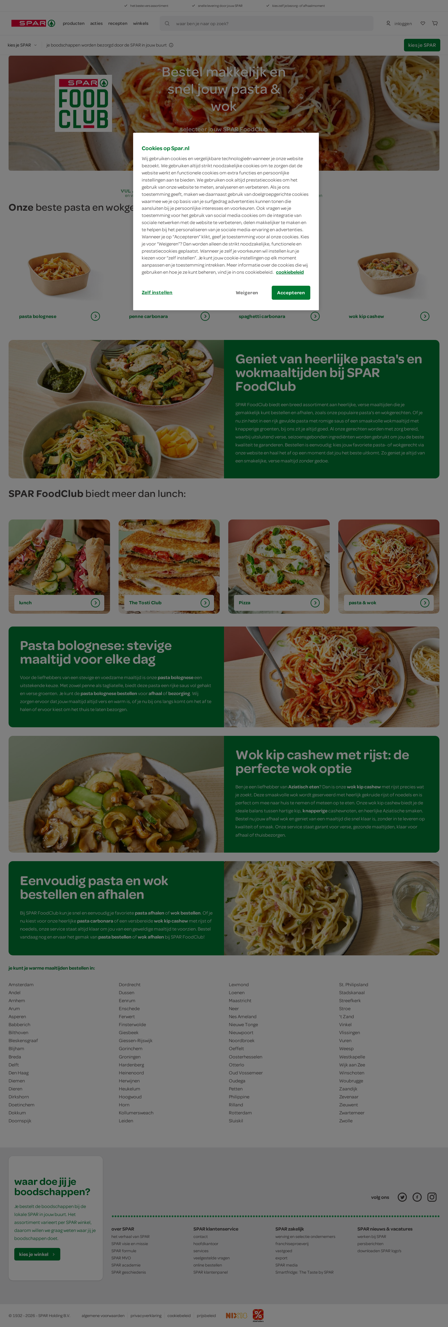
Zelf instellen (157, 292)
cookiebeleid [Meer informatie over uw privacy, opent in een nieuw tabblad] (290, 272)
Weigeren (247, 292)
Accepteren (291, 292)
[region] (226, 221)
